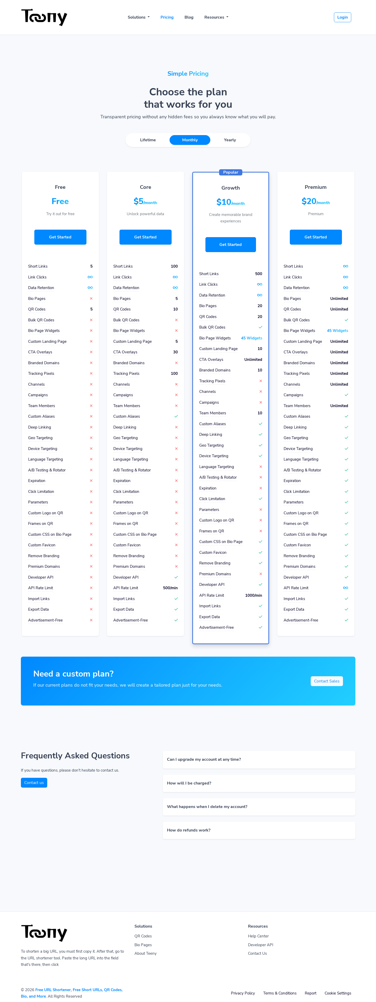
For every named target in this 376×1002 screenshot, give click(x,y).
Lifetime (148, 140)
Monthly (190, 140)
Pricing (167, 17)
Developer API (260, 944)
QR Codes (143, 936)
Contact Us (257, 953)
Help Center (258, 936)
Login (342, 17)
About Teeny (145, 953)
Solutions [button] (137, 17)
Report (310, 993)
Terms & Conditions (280, 993)
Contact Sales (327, 681)
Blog (189, 17)
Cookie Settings (338, 993)
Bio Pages (143, 944)
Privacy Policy (243, 993)
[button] (259, 759)
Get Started (60, 237)
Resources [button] (214, 17)
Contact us (34, 783)
